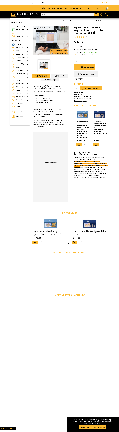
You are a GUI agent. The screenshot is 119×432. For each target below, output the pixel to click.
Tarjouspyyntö (78, 79)
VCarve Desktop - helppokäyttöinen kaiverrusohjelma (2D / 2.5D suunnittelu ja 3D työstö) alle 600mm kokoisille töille (83, 129)
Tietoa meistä (77, 8)
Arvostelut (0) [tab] (50, 80)
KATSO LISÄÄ (77, 3)
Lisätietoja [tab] (59, 76)
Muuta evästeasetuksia (8, 428)
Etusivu (34, 21)
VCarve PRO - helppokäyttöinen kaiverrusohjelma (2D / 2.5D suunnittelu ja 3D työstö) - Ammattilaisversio (100, 127)
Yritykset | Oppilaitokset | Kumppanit (52, 8)
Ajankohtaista (68, 8)
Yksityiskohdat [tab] (41, 76)
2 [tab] (92, 146)
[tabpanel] (83, 128)
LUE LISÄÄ (105, 3)
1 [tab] (90, 146)
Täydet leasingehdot (80, 101)
